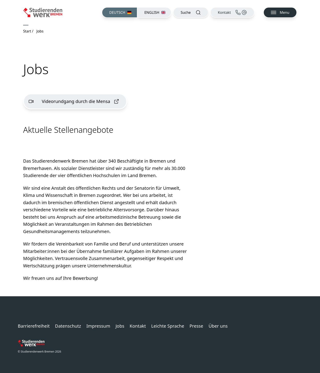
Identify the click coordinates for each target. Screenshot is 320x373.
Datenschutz (68, 326)
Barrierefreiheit (34, 326)
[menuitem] (119, 12)
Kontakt (138, 326)
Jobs (120, 326)
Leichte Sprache (167, 326)
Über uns (218, 326)
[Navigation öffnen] (280, 12)
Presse (196, 326)
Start (27, 31)
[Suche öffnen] (190, 12)
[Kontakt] (232, 12)
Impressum (98, 326)
